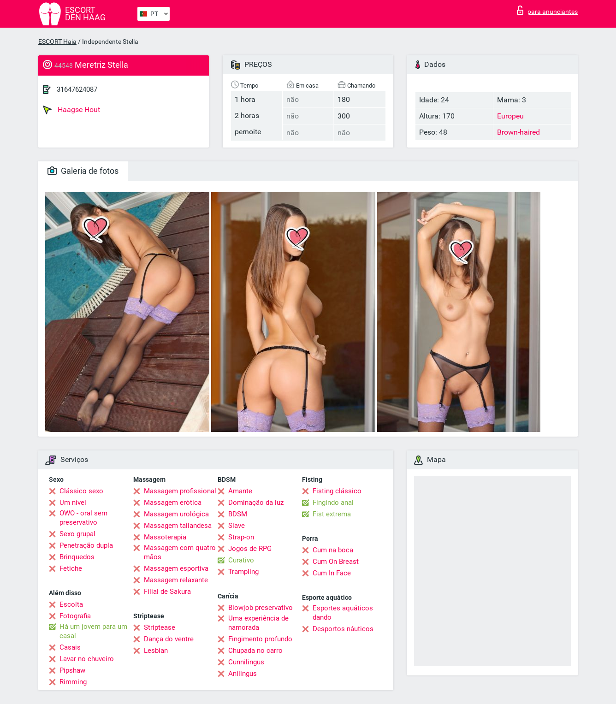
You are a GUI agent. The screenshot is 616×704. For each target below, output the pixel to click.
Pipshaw (72, 670)
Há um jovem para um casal (93, 631)
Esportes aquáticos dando (343, 612)
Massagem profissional (180, 491)
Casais (70, 647)
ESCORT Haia (57, 41)
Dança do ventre (169, 639)
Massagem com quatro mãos (180, 552)
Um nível (72, 502)
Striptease (159, 627)
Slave (236, 525)
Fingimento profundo (260, 639)
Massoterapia (165, 537)
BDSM (237, 514)
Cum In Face (332, 573)
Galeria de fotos (82, 171)
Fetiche (70, 568)
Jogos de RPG (250, 548)
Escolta (71, 604)
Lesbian (156, 650)
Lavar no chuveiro (86, 659)
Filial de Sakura (167, 591)
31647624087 (77, 89)
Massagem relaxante (176, 580)
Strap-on (241, 537)
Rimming (73, 682)
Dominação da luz (256, 502)
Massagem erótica (172, 502)
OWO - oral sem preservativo (83, 518)
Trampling (243, 572)
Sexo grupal (77, 534)
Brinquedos (77, 557)
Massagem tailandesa (178, 525)
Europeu (510, 116)
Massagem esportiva (176, 568)
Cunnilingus (246, 662)
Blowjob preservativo (260, 607)
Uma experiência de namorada (258, 623)
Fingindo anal (333, 502)
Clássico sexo (81, 491)
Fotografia (75, 616)
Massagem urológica (176, 514)
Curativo (241, 560)
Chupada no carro (255, 650)
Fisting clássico (337, 491)
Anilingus (242, 673)
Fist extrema (332, 514)
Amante (240, 491)
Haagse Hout (71, 109)
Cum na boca (333, 550)
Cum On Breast (336, 561)
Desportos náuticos (343, 629)
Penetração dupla (86, 545)
